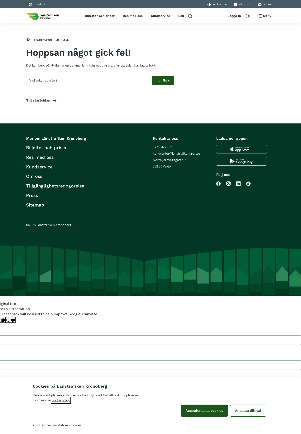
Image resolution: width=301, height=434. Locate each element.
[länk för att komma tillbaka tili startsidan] (43, 16)
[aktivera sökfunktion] (185, 15)
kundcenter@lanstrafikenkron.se (176, 153)
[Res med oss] (132, 16)
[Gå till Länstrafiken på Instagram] (230, 183)
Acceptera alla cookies (204, 411)
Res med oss (40, 157)
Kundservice (39, 167)
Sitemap (35, 205)
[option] (38, 425)
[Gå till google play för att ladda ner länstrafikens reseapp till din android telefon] (241, 161)
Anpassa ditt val (248, 411)
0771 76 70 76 (162, 147)
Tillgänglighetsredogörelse (55, 186)
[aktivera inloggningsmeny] (239, 16)
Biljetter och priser (46, 147)
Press (32, 195)
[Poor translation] (11, 320)
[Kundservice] (160, 16)
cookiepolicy (61, 400)
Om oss (34, 176)
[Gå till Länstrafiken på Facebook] (220, 183)
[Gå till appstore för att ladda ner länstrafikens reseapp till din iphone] (241, 149)
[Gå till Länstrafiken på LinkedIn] (240, 183)
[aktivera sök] (163, 80)
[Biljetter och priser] (99, 16)
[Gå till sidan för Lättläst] (265, 4)
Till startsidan (41, 100)
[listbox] (150, 425)
